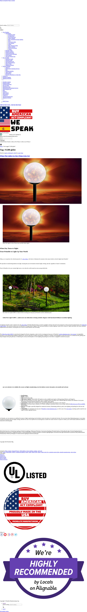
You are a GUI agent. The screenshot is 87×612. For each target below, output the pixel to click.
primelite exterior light (54, 452)
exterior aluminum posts (64, 334)
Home (1, 146)
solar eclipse (25, 259)
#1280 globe (8, 452)
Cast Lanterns (11, 43)
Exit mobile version (4, 611)
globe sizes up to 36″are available (77, 404)
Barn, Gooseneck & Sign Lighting (15, 39)
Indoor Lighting (11, 46)
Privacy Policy (3, 458)
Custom (10, 49)
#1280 (4, 452)
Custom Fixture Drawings (11, 54)
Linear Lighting (11, 38)
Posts (9, 40)
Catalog (9, 451)
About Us (7, 67)
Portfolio (5, 91)
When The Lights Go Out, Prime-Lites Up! (15, 156)
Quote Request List (9, 61)
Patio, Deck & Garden (13, 45)
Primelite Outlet (11, 34)
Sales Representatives (10, 62)
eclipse (26, 452)
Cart (4, 609)
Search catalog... (3, 25)
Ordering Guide (8, 60)
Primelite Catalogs (9, 51)
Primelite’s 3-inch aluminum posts (49, 408)
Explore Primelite (6, 66)
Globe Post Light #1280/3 (7, 334)
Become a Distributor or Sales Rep (13, 74)
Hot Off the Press (12, 37)
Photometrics (8, 73)
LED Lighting (23, 451)
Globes (9, 44)
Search (4, 603)
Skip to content (11, 0)
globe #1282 (34, 452)
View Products (6, 32)
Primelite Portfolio (9, 71)
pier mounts (73, 334)
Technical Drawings (9, 52)
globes (39, 452)
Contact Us (5, 76)
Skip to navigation (4, 0)
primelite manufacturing (65, 452)
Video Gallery (8, 72)
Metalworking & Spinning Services (10, 88)
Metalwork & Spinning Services (12, 68)
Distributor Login (9, 59)
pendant (35, 451)
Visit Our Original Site (10, 56)
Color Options (8, 55)
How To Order (6, 57)
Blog (6, 70)
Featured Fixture (15, 451)
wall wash (40, 451)
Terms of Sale (8, 63)
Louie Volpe (20, 153)
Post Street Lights (12, 42)
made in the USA (45, 452)
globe (30, 452)
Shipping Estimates (9, 65)
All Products (8, 33)
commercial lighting (20, 452)
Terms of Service (3, 459)
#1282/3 (13, 452)
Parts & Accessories (12, 48)
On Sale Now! (11, 35)
